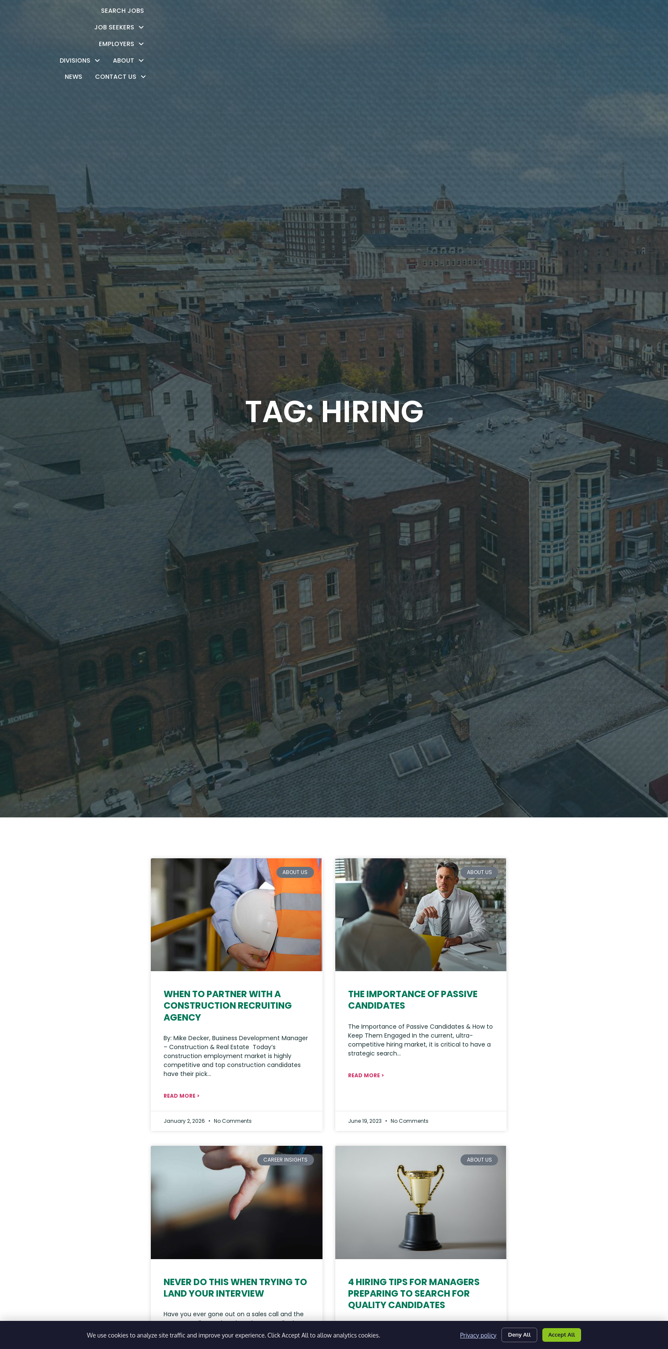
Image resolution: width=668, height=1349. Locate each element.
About (465, 17)
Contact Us (549, 17)
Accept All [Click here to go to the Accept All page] (558, 1333)
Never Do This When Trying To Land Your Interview (235, 1288)
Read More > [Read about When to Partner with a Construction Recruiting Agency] (181, 1095)
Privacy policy (468, 1333)
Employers (361, 17)
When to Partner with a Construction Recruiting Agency (228, 1006)
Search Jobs (241, 18)
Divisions (416, 17)
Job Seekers (301, 17)
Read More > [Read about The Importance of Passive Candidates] (366, 1075)
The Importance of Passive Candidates (413, 1000)
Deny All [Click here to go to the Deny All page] (512, 1333)
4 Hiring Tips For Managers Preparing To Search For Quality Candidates (414, 1294)
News (502, 18)
